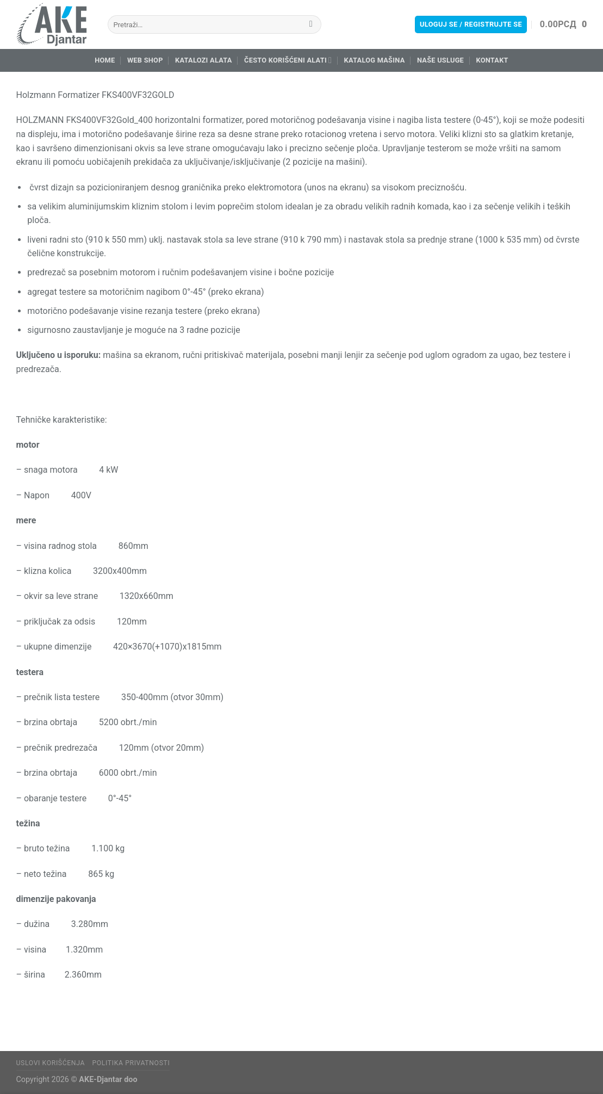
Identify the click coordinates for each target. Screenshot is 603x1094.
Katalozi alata (203, 60)
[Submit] (311, 24)
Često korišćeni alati (288, 60)
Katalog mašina (374, 60)
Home (105, 60)
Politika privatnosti (131, 1063)
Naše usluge (440, 60)
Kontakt (492, 60)
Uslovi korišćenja (50, 1063)
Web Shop (145, 60)
